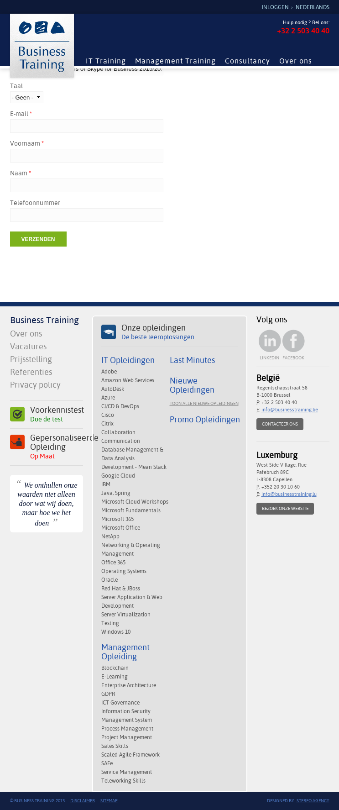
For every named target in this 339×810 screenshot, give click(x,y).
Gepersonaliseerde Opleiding (56, 447)
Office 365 (113, 562)
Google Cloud (118, 476)
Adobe (109, 371)
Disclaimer (82, 800)
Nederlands (312, 7)
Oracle (109, 580)
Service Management (126, 772)
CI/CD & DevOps (120, 406)
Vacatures (28, 346)
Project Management (126, 737)
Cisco (107, 415)
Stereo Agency (313, 800)
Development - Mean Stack (134, 467)
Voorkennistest (56, 414)
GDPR (108, 694)
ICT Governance (120, 703)
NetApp (110, 536)
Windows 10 (115, 632)
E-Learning (114, 676)
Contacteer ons (280, 423)
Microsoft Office (120, 528)
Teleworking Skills (123, 781)
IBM (105, 484)
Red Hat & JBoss (120, 588)
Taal (16, 86)
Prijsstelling (31, 359)
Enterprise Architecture (128, 685)
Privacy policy (35, 384)
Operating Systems (123, 571)
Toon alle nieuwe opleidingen (204, 403)
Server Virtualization (126, 614)
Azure (108, 397)
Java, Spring (115, 493)
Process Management (127, 729)
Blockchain (115, 668)
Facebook (293, 357)
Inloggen (275, 7)
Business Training (44, 320)
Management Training (175, 61)
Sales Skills (114, 746)
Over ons (295, 61)
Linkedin (269, 357)
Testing (110, 623)
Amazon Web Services (127, 380)
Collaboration (118, 432)
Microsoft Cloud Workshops (134, 502)
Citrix (107, 424)
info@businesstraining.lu (289, 494)
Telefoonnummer (35, 203)
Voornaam (27, 143)
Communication (120, 441)
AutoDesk (112, 389)
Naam (20, 173)
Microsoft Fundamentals (131, 510)
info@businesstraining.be (289, 410)
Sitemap (109, 800)
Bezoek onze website (285, 508)
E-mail (21, 113)
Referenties (31, 372)
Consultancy (247, 61)
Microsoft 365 (117, 519)
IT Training (106, 61)
